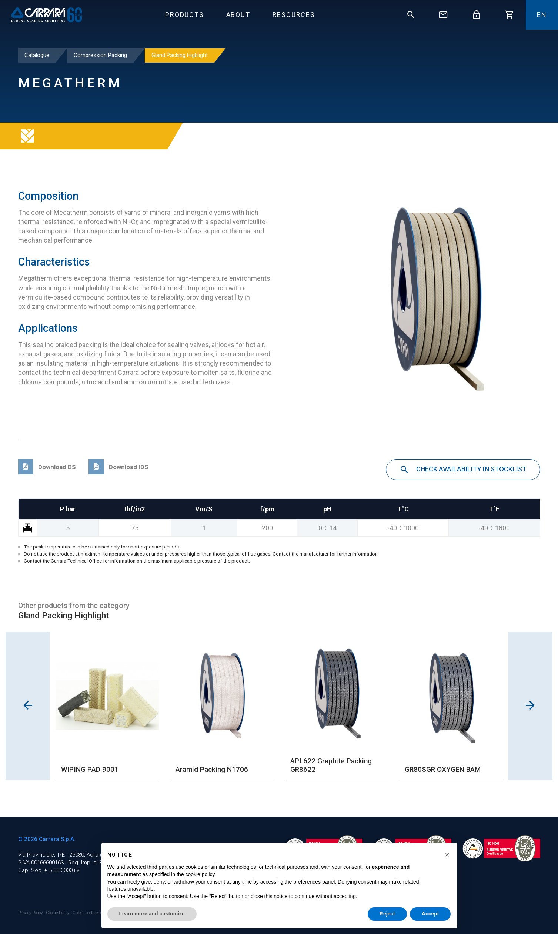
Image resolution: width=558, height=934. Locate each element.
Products (184, 15)
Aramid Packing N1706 (212, 769)
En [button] (542, 15)
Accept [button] (430, 914)
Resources (294, 15)
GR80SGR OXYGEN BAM (443, 769)
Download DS (47, 467)
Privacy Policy (31, 912)
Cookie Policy (58, 912)
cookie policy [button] (199, 874)
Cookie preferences (89, 912)
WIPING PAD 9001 (89, 769)
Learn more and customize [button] (152, 914)
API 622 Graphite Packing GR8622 (331, 765)
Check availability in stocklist (463, 470)
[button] (447, 855)
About (238, 15)
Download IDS (118, 467)
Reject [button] (387, 914)
